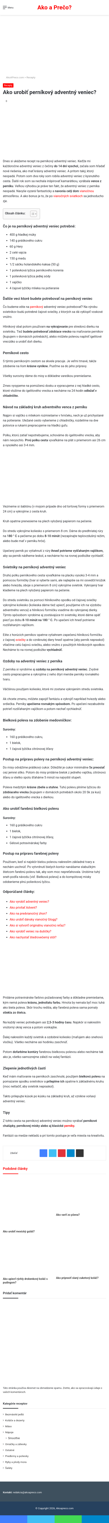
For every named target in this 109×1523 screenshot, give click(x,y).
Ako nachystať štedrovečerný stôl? (33, 937)
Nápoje (9, 1432)
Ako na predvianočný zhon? (28, 913)
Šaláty (8, 1467)
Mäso (8, 1426)
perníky (69, 1126)
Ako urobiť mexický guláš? (19, 1231)
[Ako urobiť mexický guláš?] (28, 1203)
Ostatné (9, 1450)
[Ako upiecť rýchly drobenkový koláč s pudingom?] (28, 1256)
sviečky (21, 640)
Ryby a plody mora (16, 1462)
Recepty (31, 77)
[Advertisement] (54, 44)
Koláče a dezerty (14, 1420)
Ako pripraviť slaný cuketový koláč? (77, 1277)
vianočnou (86, 191)
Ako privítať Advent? (23, 907)
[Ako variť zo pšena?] (81, 1194)
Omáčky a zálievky (16, 1444)
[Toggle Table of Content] (31, 214)
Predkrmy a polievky (16, 1456)
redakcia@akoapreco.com (27, 1492)
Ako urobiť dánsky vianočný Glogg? (33, 919)
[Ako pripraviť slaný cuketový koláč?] (81, 1256)
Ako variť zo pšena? (68, 1214)
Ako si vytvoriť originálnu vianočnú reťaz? (37, 925)
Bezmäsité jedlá (14, 1414)
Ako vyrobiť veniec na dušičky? (30, 931)
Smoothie (14, 1438)
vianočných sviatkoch (68, 196)
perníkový (36, 307)
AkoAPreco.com (13, 77)
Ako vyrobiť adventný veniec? (29, 901)
